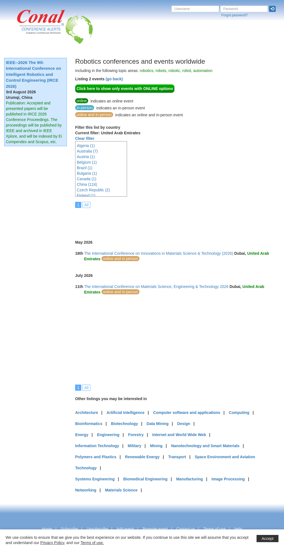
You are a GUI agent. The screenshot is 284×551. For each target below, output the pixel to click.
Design (183, 423)
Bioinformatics (88, 423)
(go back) (114, 79)
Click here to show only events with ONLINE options (125, 88)
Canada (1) (86, 179)
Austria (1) (86, 157)
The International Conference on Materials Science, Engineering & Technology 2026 (156, 286)
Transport (177, 457)
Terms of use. (92, 542)
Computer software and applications (186, 412)
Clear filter (84, 138)
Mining (156, 446)
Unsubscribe (97, 529)
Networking (85, 490)
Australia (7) (87, 151)
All (86, 205)
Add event (125, 529)
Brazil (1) (84, 168)
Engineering (108, 434)
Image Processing (228, 479)
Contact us (185, 529)
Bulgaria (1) (87, 173)
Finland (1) (86, 195)
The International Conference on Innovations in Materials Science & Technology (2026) (158, 253)
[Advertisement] (176, 220)
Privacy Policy (52, 542)
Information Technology (97, 446)
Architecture (86, 412)
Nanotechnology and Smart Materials (205, 446)
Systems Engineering (95, 479)
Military (134, 446)
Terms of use (214, 529)
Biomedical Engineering (145, 479)
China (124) (87, 184)
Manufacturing (189, 479)
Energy (81, 434)
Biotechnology (124, 423)
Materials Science (121, 490)
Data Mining (158, 423)
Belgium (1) (87, 162)
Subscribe (69, 529)
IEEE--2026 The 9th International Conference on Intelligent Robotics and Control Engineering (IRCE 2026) (33, 74)
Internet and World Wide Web (179, 434)
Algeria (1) (86, 145)
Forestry (136, 434)
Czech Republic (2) (93, 190)
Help (238, 529)
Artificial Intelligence (125, 412)
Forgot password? (234, 15)
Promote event (155, 529)
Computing (239, 412)
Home (47, 529)
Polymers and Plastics (95, 457)
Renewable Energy (142, 457)
